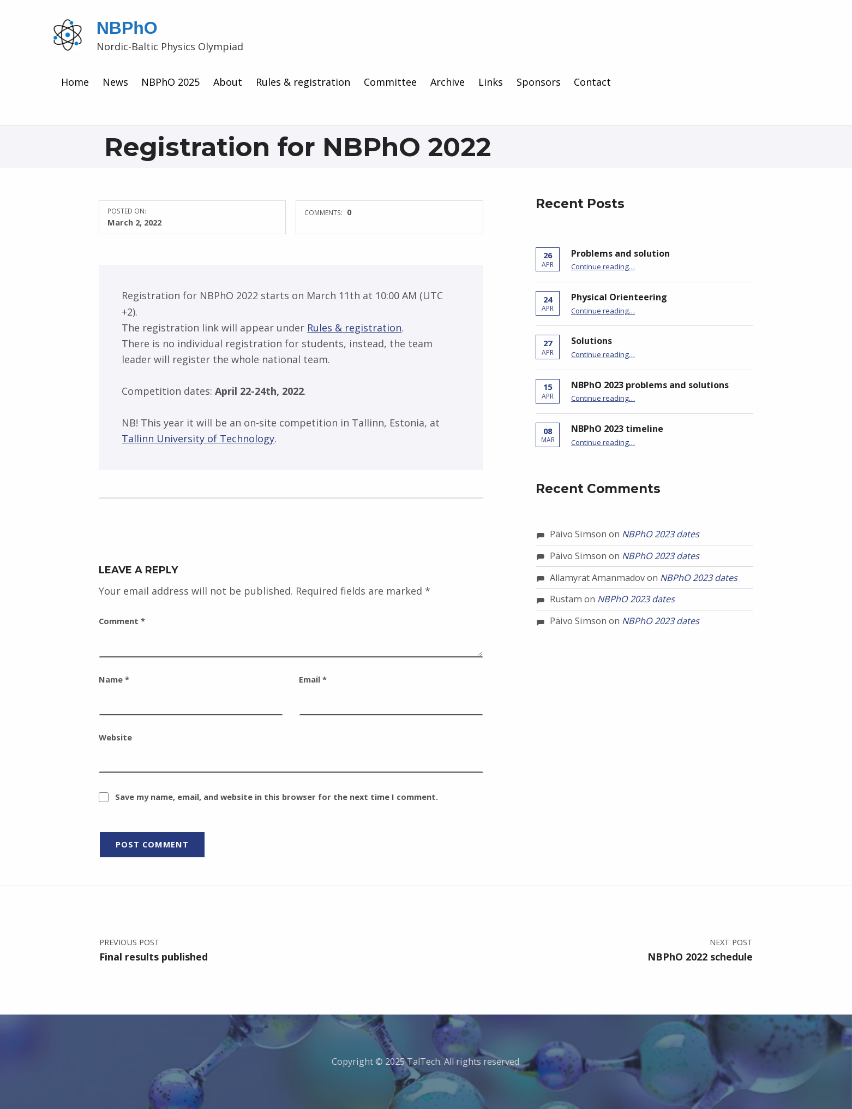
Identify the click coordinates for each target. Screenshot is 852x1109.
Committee (390, 81)
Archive (447, 81)
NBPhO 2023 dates (660, 534)
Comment (122, 620)
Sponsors (539, 81)
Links (490, 81)
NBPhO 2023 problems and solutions (650, 385)
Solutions (591, 341)
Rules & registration (303, 81)
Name (114, 679)
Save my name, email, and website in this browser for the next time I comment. (276, 796)
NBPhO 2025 (170, 81)
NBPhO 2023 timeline (617, 429)
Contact (592, 81)
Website (115, 737)
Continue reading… (603, 266)
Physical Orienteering (619, 297)
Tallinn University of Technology (198, 438)
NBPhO (127, 28)
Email (313, 679)
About (227, 81)
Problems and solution (620, 253)
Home (75, 81)
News (115, 81)
